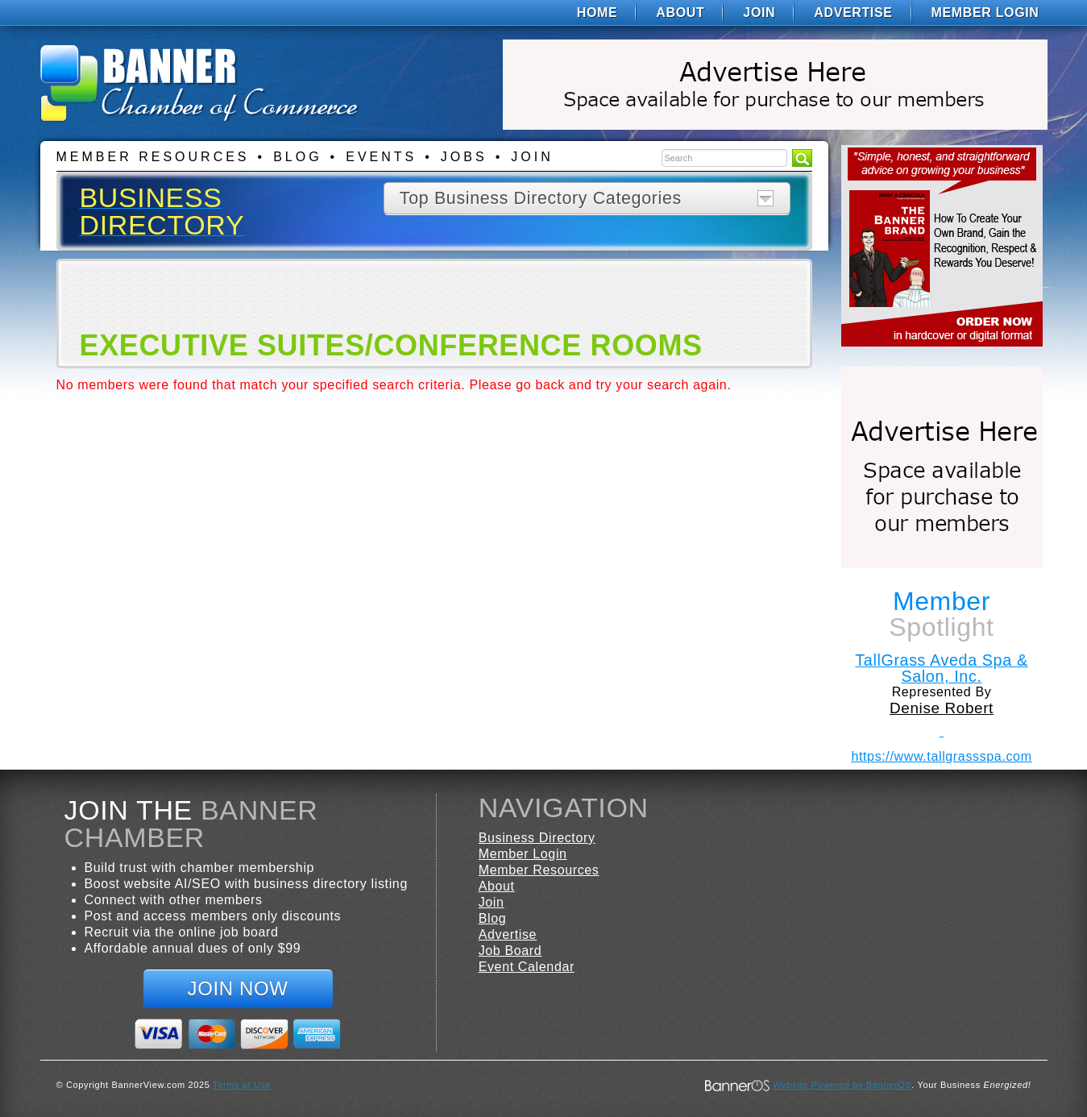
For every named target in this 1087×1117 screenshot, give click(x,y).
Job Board (510, 950)
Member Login (985, 12)
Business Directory (537, 838)
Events (381, 157)
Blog (297, 157)
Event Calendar (527, 967)
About (680, 12)
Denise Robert (942, 708)
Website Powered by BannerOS (842, 1085)
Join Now (238, 988)
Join (759, 12)
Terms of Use (242, 1085)
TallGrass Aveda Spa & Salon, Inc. (941, 668)
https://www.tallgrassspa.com (941, 756)
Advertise (853, 12)
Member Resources (153, 157)
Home (597, 12)
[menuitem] (597, 12)
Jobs (464, 157)
